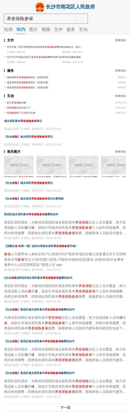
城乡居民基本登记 (23, 121)
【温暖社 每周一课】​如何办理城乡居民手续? (40, 246)
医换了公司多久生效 (21, 112)
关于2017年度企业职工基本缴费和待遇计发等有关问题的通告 (44, 57)
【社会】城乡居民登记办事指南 (34, 198)
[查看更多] (120, 40)
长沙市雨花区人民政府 (65, 7)
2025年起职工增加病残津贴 (23, 177)
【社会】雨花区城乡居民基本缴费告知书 (39, 309)
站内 (21, 29)
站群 (8, 29)
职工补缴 (16, 102)
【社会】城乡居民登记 (28, 136)
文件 (58, 29)
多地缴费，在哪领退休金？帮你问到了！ (62, 177)
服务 (70, 29)
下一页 (65, 408)
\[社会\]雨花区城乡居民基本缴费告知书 (38, 277)
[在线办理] (42, 77)
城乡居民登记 (21, 77)
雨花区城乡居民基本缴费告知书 (31, 214)
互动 (83, 29)
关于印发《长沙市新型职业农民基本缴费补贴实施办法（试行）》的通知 (49, 47)
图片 (33, 29)
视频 (45, 29)
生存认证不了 (19, 107)
